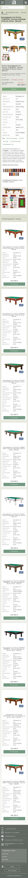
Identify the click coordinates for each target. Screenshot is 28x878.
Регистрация (12, 870)
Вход (12, 866)
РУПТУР (21, 138)
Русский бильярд (15, 141)
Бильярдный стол (8, 144)
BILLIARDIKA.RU (16, 875)
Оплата (4, 856)
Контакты (5, 854)
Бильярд (5, 141)
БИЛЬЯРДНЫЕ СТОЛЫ (12, 12)
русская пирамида (11, 138)
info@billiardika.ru (10, 836)
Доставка (5, 859)
